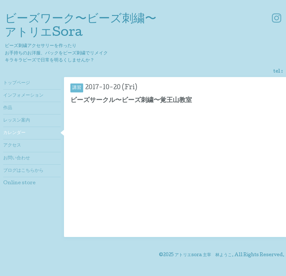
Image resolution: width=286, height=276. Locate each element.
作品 (7, 108)
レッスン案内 (16, 120)
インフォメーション (23, 95)
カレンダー (14, 133)
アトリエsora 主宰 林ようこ (203, 255)
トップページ (16, 83)
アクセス (12, 145)
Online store (19, 183)
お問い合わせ (16, 158)
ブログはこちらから (23, 170)
